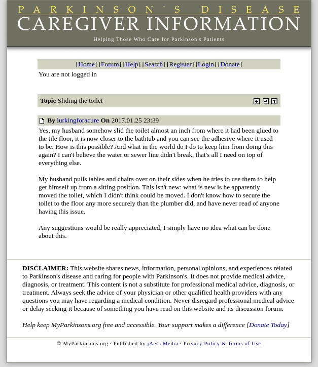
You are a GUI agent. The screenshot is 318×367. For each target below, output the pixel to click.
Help (131, 64)
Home (86, 64)
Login (206, 64)
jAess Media (163, 343)
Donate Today (268, 325)
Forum (110, 64)
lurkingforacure (78, 120)
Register (180, 64)
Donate (230, 64)
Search (154, 64)
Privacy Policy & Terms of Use (222, 343)
